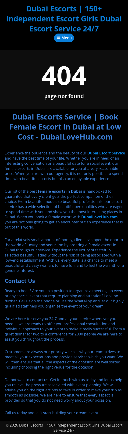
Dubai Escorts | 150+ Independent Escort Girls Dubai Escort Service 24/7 (64, 18)
